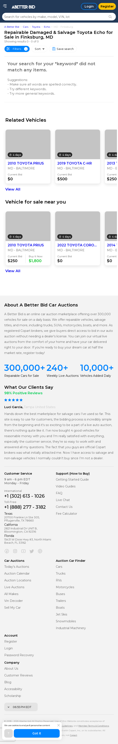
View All (12, 189)
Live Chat (63, 500)
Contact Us (64, 507)
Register (10, 641)
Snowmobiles (66, 621)
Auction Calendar (17, 573)
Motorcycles (65, 587)
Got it (36, 733)
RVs (59, 580)
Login (8, 648)
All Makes (11, 594)
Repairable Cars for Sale (21, 376)
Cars (25, 26)
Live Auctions (14, 587)
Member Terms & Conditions (93, 725)
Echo (47, 26)
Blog (7, 682)
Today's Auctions (16, 567)
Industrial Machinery (71, 628)
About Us (11, 668)
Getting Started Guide (72, 479)
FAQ (59, 493)
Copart (73, 735)
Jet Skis (61, 614)
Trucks (60, 573)
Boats (60, 608)
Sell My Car (12, 608)
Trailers (61, 601)
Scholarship (12, 696)
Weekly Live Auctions (63, 376)
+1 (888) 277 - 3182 (25, 507)
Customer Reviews (18, 675)
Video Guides (65, 486)
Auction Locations (17, 580)
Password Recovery (19, 655)
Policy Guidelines (63, 725)
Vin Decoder (13, 601)
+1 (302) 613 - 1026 (24, 496)
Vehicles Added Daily (95, 376)
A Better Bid (11, 26)
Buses (60, 594)
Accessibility (13, 689)
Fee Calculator (66, 514)
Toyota (36, 26)
